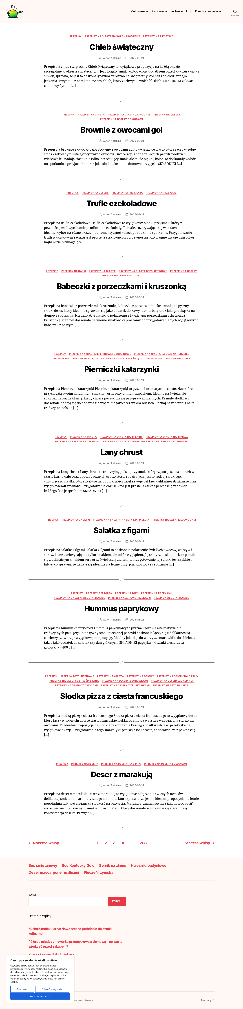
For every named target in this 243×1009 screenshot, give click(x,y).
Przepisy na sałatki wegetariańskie (79, 598)
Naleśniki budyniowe (148, 865)
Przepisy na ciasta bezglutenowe (143, 271)
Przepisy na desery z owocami (121, 119)
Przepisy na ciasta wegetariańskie (128, 441)
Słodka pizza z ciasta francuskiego (121, 696)
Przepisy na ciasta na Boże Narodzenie (112, 36)
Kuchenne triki (179, 11)
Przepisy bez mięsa (99, 593)
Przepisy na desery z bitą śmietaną (74, 680)
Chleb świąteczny (121, 47)
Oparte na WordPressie (79, 1000)
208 (143, 843)
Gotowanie (138, 11)
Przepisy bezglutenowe (77, 676)
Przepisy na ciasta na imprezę (167, 436)
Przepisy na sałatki (76, 519)
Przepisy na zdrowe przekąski (129, 598)
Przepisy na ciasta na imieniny (121, 436)
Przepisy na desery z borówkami (125, 680)
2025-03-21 (137, 58)
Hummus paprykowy (121, 608)
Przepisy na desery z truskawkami (125, 685)
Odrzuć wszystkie (52, 989)
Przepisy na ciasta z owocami (129, 114)
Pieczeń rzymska (98, 872)
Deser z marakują (121, 774)
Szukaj (32, 894)
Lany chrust (121, 452)
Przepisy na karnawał (172, 441)
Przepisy (76, 36)
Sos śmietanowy (43, 865)
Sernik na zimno (112, 865)
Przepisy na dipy (126, 593)
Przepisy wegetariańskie (171, 598)
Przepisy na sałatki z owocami (174, 519)
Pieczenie (158, 11)
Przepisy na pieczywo (158, 36)
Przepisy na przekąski (156, 593)
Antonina (116, 58)
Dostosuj (22, 989)
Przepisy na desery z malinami (172, 680)
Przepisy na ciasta (206, 11)
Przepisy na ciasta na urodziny (168, 358)
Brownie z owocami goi (121, 129)
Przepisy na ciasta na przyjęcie (75, 358)
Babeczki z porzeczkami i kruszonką (121, 286)
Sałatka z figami (121, 530)
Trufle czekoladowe (121, 203)
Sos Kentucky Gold (78, 865)
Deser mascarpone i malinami (54, 872)
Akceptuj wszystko (40, 996)
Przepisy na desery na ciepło (177, 676)
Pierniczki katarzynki (121, 369)
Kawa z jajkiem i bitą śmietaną (51, 954)
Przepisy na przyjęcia (127, 192)
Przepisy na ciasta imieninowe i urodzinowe (100, 354)
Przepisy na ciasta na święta (122, 358)
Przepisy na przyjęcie (161, 192)
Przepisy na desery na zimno (121, 275)
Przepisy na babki (73, 271)
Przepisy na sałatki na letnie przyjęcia (121, 519)
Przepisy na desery (167, 114)
